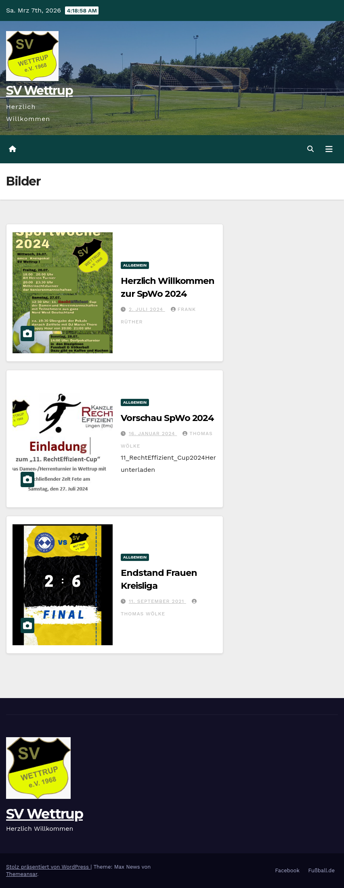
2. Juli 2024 (147, 309)
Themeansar (21, 874)
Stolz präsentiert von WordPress (48, 867)
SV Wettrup (39, 90)
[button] (310, 149)
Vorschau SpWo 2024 (167, 418)
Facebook (287, 870)
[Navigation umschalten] (329, 149)
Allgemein (135, 265)
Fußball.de (321, 870)
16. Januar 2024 (153, 433)
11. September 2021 (157, 601)
